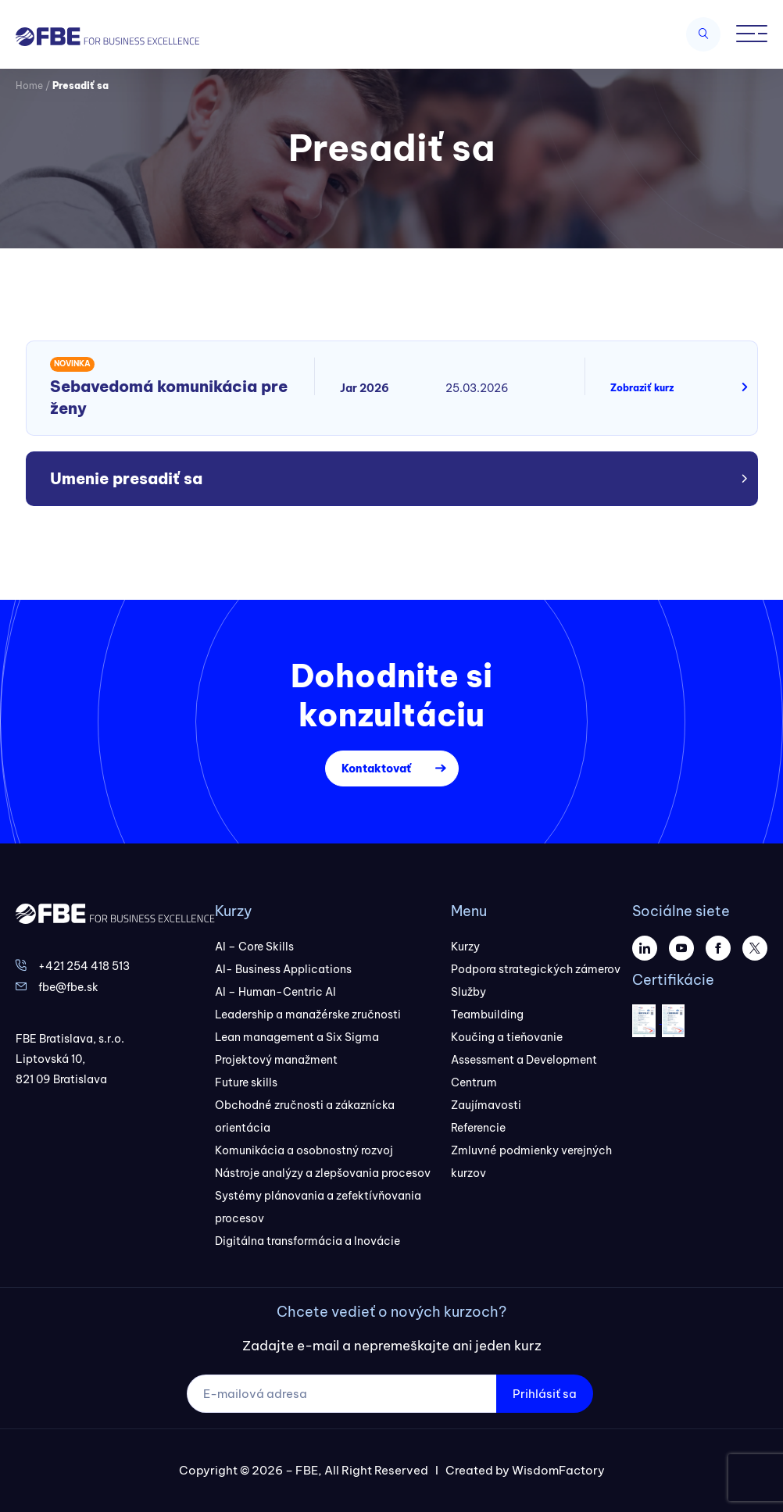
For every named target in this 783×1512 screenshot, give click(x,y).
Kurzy (465, 947)
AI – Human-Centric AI (275, 992)
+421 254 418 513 (84, 966)
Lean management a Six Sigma (297, 1037)
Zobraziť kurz (642, 388)
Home (29, 85)
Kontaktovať (376, 768)
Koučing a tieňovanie (507, 1037)
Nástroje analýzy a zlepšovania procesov (323, 1173)
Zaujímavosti (486, 1105)
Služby (468, 992)
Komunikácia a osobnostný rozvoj (304, 1150)
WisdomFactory (558, 1470)
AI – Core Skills (254, 947)
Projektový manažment (276, 1060)
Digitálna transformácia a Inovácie (307, 1241)
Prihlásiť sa (545, 1393)
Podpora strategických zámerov (535, 969)
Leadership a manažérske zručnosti (308, 1014)
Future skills (246, 1082)
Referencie (478, 1128)
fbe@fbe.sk (68, 987)
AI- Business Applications (283, 969)
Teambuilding (487, 1014)
